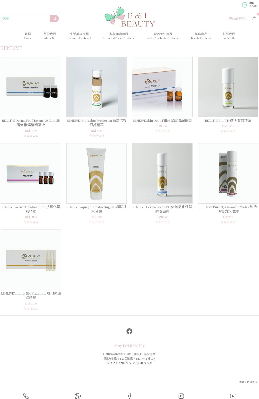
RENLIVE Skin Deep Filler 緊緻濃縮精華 (162, 121)
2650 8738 (117, 363)
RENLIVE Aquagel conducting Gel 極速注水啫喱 (96, 209)
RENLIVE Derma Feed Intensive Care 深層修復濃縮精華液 (31, 123)
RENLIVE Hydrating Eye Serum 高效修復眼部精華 (97, 123)
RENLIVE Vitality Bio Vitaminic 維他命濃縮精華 (31, 296)
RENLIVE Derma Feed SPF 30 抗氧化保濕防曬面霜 (162, 209)
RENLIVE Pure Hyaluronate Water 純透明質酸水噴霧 (228, 209)
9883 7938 (146, 363)
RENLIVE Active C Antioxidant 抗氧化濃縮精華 (30, 209)
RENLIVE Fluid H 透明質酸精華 (228, 121)
